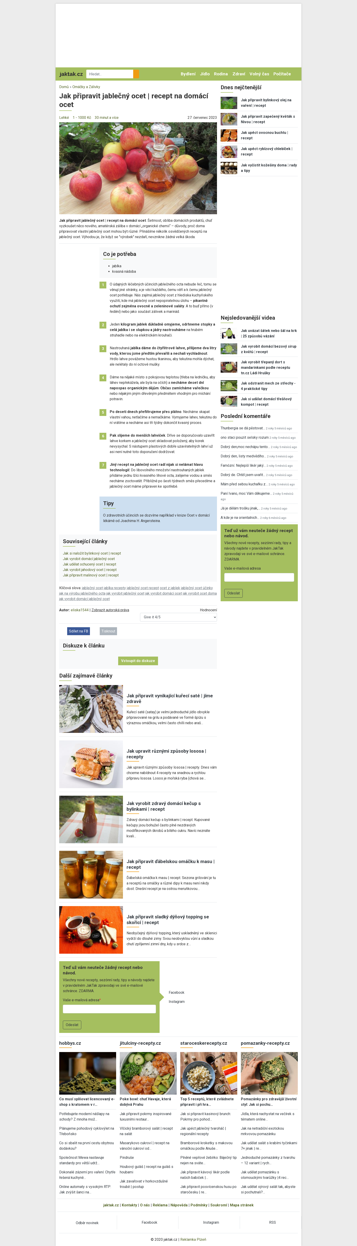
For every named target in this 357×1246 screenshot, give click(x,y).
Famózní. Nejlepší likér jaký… (243, 465)
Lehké (64, 117)
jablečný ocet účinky (197, 588)
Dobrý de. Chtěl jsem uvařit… (243, 475)
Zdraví (238, 73)
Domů (64, 87)
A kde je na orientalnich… (240, 517)
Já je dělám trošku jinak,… (240, 508)
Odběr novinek (87, 1223)
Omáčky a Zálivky (86, 87)
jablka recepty (115, 588)
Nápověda (179, 1205)
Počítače (282, 73)
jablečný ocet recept (143, 588)
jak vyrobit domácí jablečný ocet (84, 599)
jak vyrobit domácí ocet (163, 593)
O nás (145, 1205)
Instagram (177, 1001)
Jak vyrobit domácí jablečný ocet (89, 559)
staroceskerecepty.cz (203, 1043)
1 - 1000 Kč (82, 117)
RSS (272, 1222)
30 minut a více (107, 117)
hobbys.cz (70, 1043)
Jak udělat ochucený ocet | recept (89, 564)
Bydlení (188, 73)
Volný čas (259, 73)
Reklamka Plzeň (193, 1239)
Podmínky (199, 1205)
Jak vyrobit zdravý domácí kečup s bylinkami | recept (164, 806)
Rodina (221, 73)
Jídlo (205, 73)
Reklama (160, 1205)
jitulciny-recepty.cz (140, 1043)
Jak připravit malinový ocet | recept (91, 575)
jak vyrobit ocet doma (200, 593)
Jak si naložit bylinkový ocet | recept (92, 553)
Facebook (176, 992)
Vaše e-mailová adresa (81, 1000)
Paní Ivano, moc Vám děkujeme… (246, 493)
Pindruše (127, 1157)
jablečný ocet (92, 588)
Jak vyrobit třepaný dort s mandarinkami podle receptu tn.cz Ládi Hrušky (265, 367)
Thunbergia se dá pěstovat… (243, 428)
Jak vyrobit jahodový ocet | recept (90, 570)
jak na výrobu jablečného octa (82, 593)
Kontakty (129, 1205)
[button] (138, 168)
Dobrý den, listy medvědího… (243, 456)
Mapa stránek (242, 1205)
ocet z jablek (170, 588)
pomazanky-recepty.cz (265, 1043)
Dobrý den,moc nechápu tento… (245, 447)
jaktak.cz (111, 1205)
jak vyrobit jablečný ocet (125, 593)
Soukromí (218, 1205)
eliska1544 (80, 610)
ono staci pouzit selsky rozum (245, 437)
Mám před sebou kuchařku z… (244, 484)
